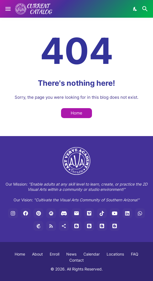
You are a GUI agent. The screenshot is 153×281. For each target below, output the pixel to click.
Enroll (54, 254)
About (37, 254)
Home (76, 113)
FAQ (134, 254)
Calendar (91, 254)
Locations (115, 254)
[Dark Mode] (135, 9)
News (71, 254)
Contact (76, 260)
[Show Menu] (7, 9)
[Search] (145, 9)
